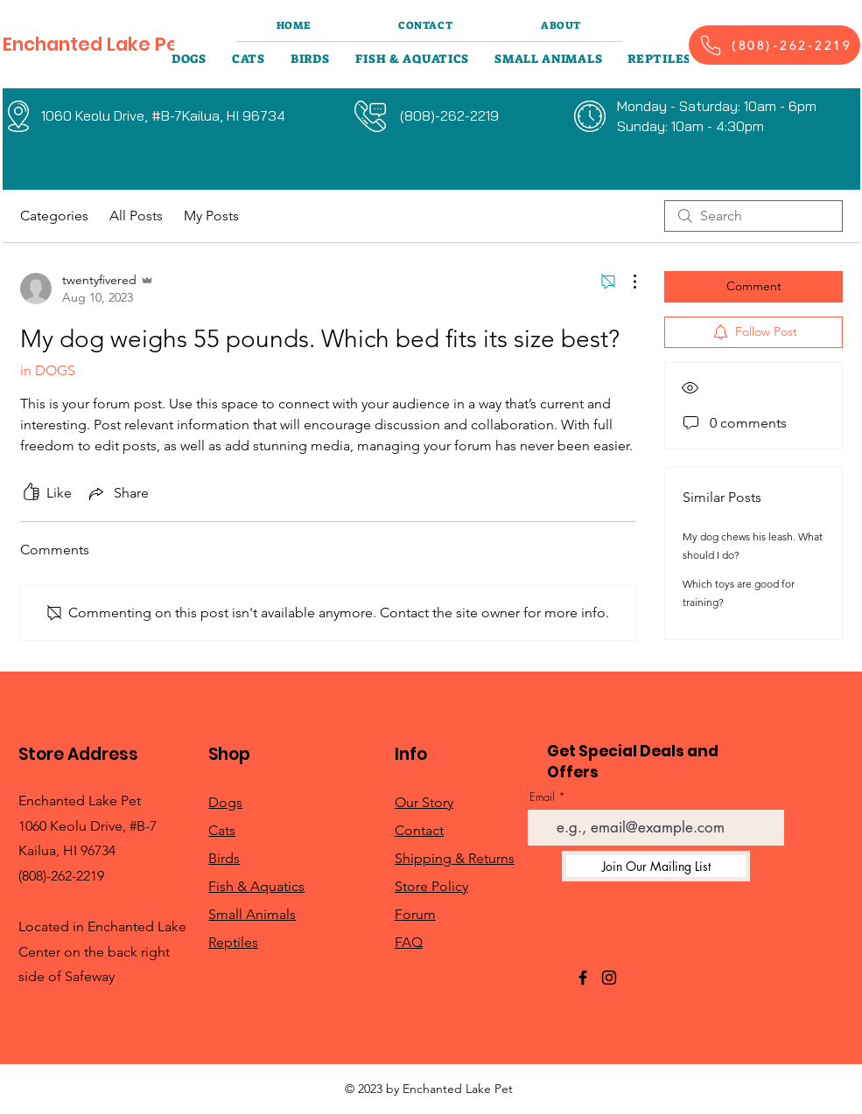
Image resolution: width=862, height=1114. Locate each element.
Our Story (424, 802)
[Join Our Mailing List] (656, 866)
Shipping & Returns (455, 858)
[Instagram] (609, 977)
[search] (753, 216)
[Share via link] (117, 493)
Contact (419, 830)
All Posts (136, 215)
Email (542, 797)
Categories (54, 215)
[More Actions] (625, 281)
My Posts (211, 215)
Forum (415, 914)
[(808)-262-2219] (774, 45)
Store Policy (431, 886)
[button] (189, 58)
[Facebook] (582, 977)
